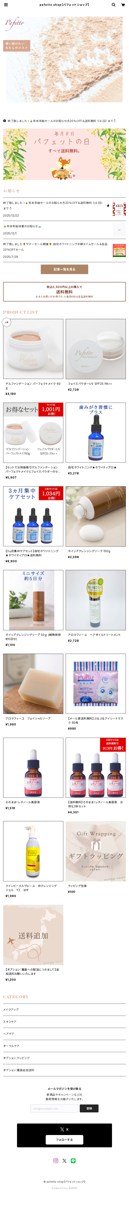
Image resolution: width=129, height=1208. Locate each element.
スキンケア (10, 1021)
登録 (89, 1108)
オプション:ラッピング (16, 1058)
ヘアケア (8, 1033)
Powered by (64, 1188)
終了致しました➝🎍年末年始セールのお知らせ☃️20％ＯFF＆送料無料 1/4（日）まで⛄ (60, 121)
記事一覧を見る (64, 269)
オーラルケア (11, 1046)
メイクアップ (11, 1009)
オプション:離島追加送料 (18, 1070)
